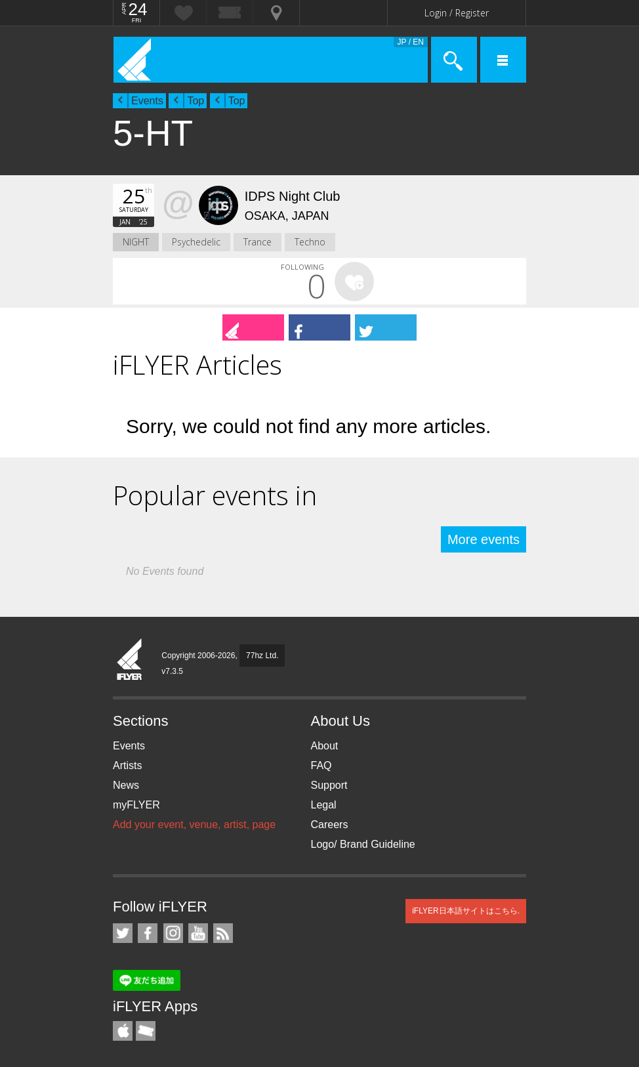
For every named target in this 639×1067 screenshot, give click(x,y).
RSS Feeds (223, 933)
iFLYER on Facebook (147, 933)
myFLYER (136, 804)
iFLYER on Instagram (173, 933)
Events (147, 100)
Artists (127, 765)
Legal (324, 804)
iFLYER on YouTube (198, 933)
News (126, 785)
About (325, 745)
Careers (329, 824)
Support (329, 785)
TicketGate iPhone (145, 1031)
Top (195, 100)
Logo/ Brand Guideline (363, 844)
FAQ (321, 765)
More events (483, 539)
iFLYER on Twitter (123, 933)
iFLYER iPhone (123, 1031)
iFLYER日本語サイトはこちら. (466, 910)
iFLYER (129, 660)
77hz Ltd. (262, 655)
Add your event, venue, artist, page (194, 824)
